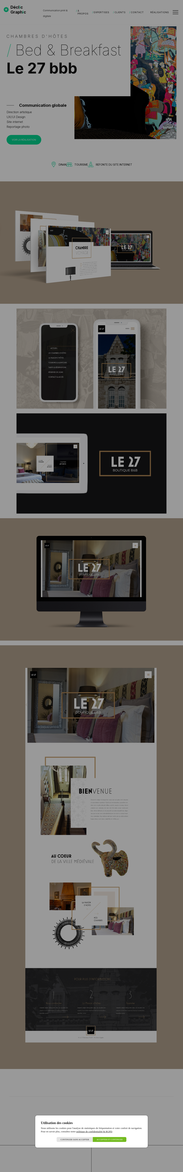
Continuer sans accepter (74, 1139)
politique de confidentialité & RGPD (94, 1131)
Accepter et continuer (110, 1139)
